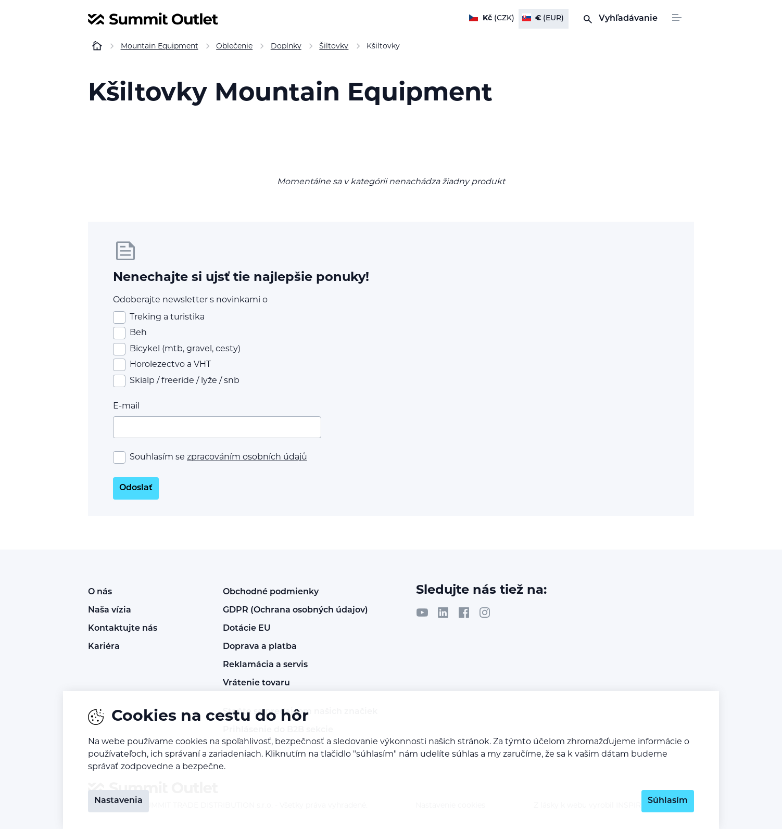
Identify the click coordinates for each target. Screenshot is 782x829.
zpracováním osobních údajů (247, 457)
